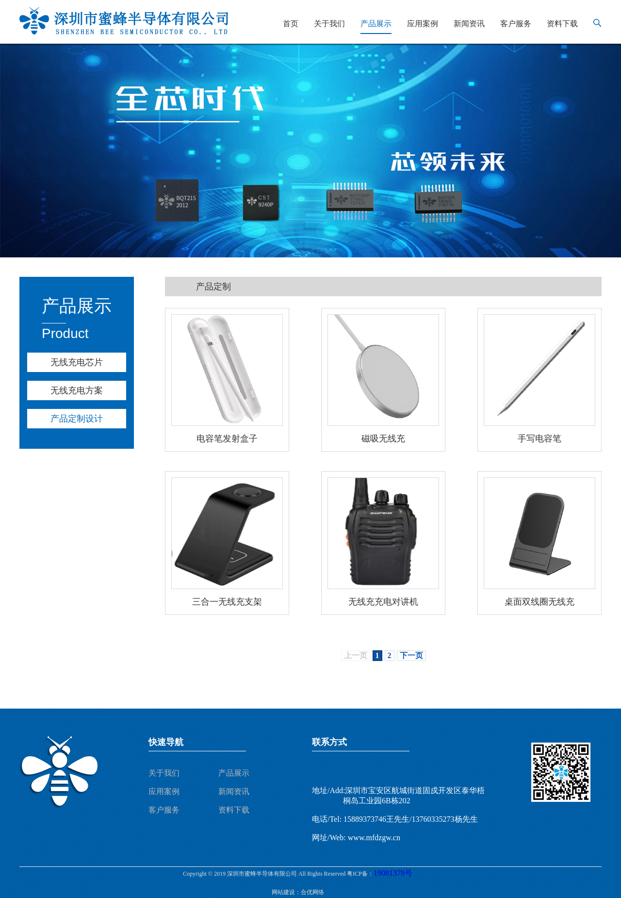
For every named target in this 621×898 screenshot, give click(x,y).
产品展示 (376, 23)
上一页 (355, 655)
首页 (290, 23)
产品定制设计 (76, 419)
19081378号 (393, 873)
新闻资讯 (469, 23)
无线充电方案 (76, 390)
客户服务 (515, 23)
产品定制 (213, 286)
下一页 (411, 655)
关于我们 (329, 23)
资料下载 (562, 23)
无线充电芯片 (76, 362)
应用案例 (422, 23)
